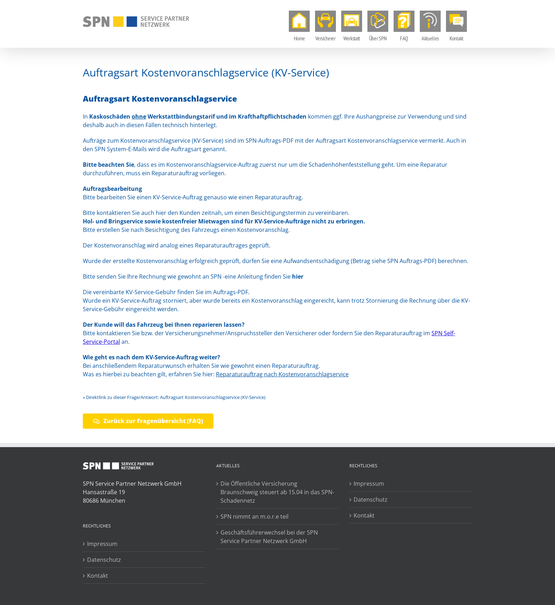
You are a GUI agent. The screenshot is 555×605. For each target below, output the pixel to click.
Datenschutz (104, 560)
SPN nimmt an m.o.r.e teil (254, 516)
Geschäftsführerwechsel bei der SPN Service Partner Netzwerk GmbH (269, 537)
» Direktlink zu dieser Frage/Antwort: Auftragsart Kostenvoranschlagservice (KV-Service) (174, 397)
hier (297, 276)
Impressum (102, 544)
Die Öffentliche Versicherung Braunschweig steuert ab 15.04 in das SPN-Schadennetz (277, 492)
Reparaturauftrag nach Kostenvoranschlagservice (282, 374)
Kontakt (97, 576)
